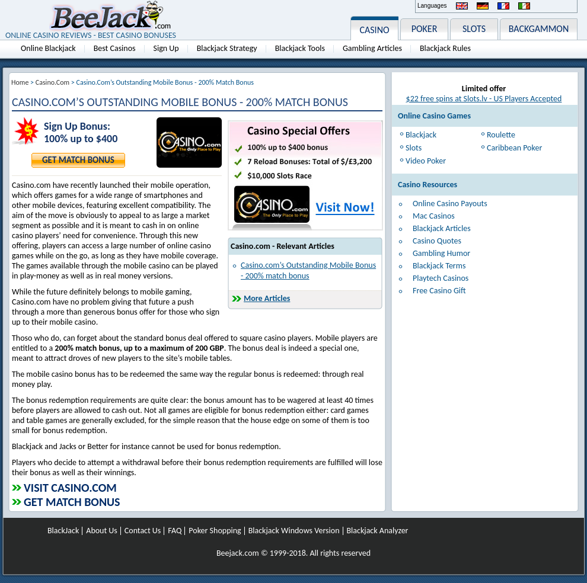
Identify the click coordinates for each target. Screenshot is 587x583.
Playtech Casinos (440, 278)
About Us (101, 531)
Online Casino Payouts (450, 203)
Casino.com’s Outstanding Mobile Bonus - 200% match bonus (308, 270)
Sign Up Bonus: (77, 126)
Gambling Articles (372, 48)
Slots (414, 148)
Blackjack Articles (442, 228)
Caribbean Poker (514, 148)
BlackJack (63, 531)
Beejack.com (237, 553)
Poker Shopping (215, 531)
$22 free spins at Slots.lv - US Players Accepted (484, 99)
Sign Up (166, 48)
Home (19, 82)
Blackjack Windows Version (294, 531)
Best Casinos (115, 48)
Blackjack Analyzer (378, 531)
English (462, 5)
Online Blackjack (48, 48)
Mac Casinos (434, 216)
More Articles (267, 298)
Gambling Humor (441, 253)
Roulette (501, 135)
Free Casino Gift (439, 291)
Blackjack (421, 135)
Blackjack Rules (445, 48)
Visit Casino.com (70, 488)
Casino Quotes (437, 241)
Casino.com (52, 82)
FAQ (174, 531)
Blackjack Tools (300, 48)
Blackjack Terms (439, 266)
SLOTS (474, 28)
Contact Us (143, 531)
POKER (424, 28)
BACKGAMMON (539, 28)
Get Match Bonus (78, 160)
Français (503, 5)
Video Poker (426, 161)
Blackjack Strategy (227, 48)
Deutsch (483, 5)
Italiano (524, 5)
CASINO (374, 30)
